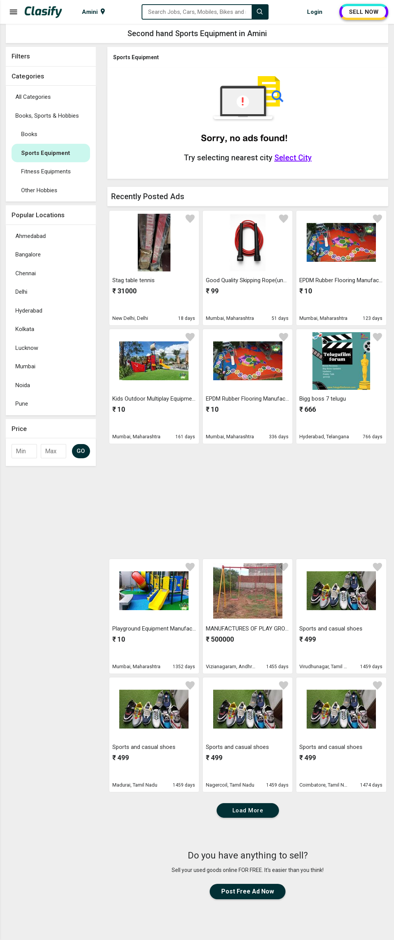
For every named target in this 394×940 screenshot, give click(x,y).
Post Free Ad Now (247, 891)
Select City (293, 157)
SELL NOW (364, 11)
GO (81, 451)
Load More (248, 810)
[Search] (260, 12)
